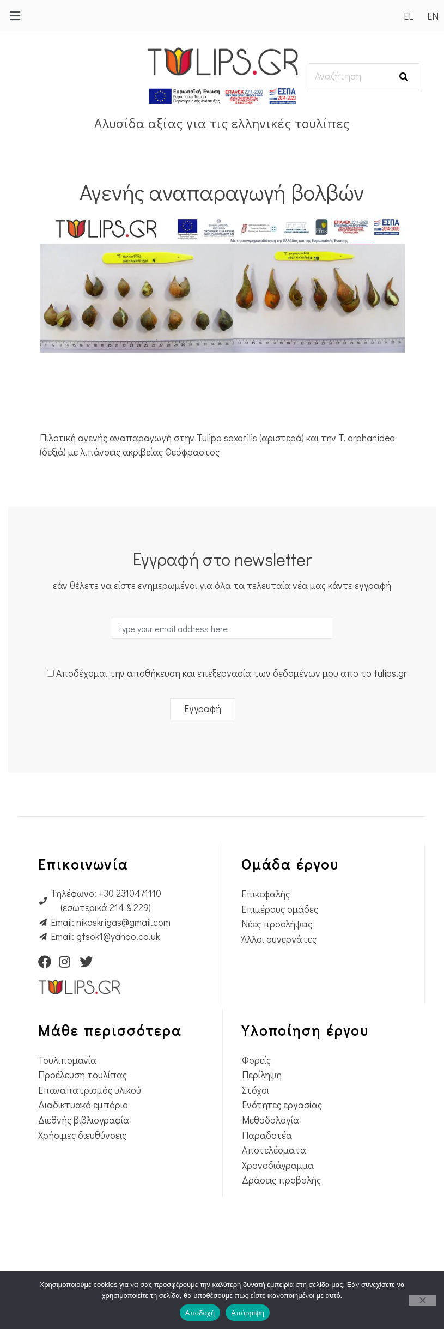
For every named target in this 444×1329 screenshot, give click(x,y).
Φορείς (256, 1060)
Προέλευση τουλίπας (82, 1075)
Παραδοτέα (267, 1135)
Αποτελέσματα (274, 1150)
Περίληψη (262, 1075)
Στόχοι (255, 1090)
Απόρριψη (247, 1313)
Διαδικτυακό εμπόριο (83, 1105)
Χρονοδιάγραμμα (278, 1165)
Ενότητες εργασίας (282, 1105)
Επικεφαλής (265, 894)
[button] (14, 15)
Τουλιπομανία (67, 1060)
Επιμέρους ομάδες (279, 909)
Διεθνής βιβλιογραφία (83, 1120)
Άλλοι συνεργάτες (279, 939)
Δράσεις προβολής (281, 1180)
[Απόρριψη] (422, 1300)
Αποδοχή (200, 1313)
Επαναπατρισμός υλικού (89, 1090)
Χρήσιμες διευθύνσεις (82, 1135)
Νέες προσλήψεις (276, 924)
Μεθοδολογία (270, 1120)
